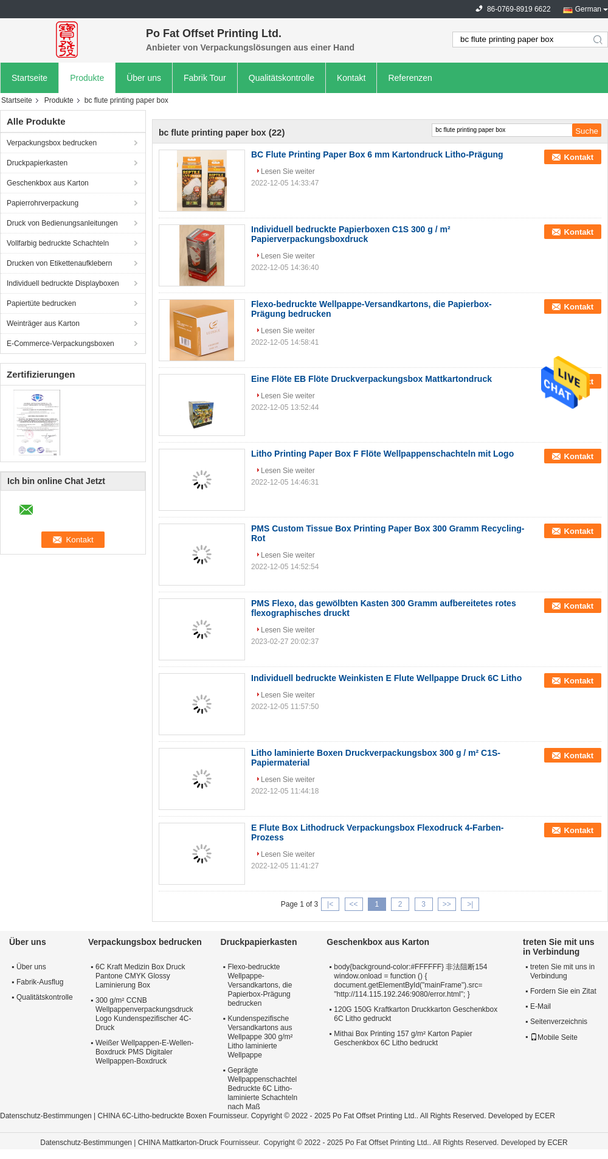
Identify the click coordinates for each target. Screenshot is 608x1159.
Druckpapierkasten (37, 163)
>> (447, 904)
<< (353, 904)
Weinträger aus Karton (43, 323)
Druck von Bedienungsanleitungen (62, 223)
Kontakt (351, 78)
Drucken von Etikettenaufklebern (59, 263)
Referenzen (410, 78)
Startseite (29, 78)
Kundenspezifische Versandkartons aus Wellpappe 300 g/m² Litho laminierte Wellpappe (259, 1036)
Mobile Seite (554, 1037)
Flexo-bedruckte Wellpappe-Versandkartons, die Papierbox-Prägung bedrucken (259, 985)
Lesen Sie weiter (288, 171)
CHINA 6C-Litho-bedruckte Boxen (152, 1116)
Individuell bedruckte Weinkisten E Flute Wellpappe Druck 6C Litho (386, 678)
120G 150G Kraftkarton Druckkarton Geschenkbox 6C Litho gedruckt (415, 1014)
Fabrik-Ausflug (39, 982)
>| (470, 904)
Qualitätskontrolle (281, 78)
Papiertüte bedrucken (41, 303)
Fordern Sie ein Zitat (563, 991)
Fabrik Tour (205, 78)
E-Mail (540, 1006)
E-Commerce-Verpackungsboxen (60, 343)
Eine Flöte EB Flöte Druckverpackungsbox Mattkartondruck (371, 379)
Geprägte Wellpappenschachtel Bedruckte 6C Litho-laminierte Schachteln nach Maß (262, 1088)
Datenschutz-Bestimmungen (46, 1116)
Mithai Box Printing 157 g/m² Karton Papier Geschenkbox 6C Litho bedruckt (403, 1038)
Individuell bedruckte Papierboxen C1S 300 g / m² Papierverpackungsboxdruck (351, 234)
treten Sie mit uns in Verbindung (562, 971)
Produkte (87, 78)
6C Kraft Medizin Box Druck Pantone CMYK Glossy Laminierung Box (140, 976)
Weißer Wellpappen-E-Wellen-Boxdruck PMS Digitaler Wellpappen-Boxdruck (144, 1052)
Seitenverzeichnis (558, 1021)
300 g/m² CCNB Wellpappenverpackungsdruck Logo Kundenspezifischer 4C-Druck (144, 1014)
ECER (545, 1116)
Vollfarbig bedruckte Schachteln (58, 243)
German (588, 9)
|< (330, 904)
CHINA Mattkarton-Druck (178, 1142)
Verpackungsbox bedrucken (52, 143)
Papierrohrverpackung (42, 203)
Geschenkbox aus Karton (48, 183)
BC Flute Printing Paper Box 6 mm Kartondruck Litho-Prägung (377, 154)
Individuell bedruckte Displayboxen (63, 283)
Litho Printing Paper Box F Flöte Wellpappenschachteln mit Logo (382, 453)
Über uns (143, 78)
